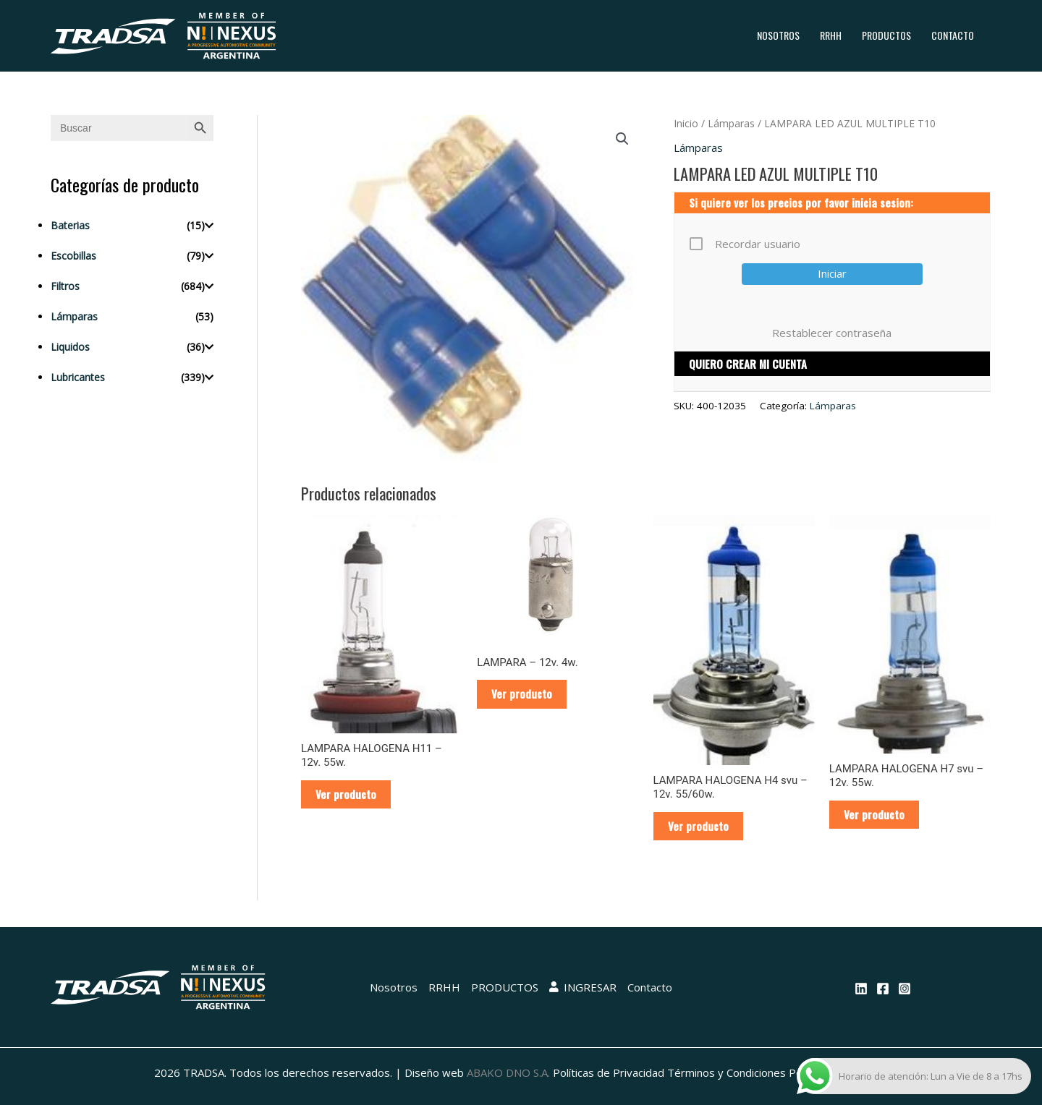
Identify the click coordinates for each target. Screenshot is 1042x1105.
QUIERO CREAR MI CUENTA (748, 364)
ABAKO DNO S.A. (508, 1072)
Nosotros (778, 35)
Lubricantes (78, 377)
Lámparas (74, 316)
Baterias (70, 225)
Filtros (65, 286)
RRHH (831, 35)
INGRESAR (583, 987)
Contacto (952, 35)
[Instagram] (904, 988)
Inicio (686, 123)
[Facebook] (882, 988)
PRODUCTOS (886, 35)
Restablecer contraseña (831, 332)
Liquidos (70, 347)
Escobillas (73, 256)
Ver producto (345, 794)
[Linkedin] (861, 988)
